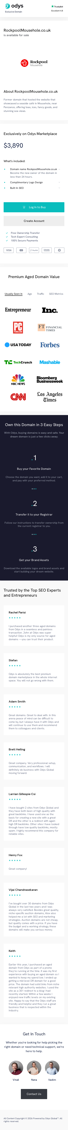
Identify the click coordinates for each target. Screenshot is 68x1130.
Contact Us (34, 1094)
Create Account (34, 221)
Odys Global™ (52, 1118)
